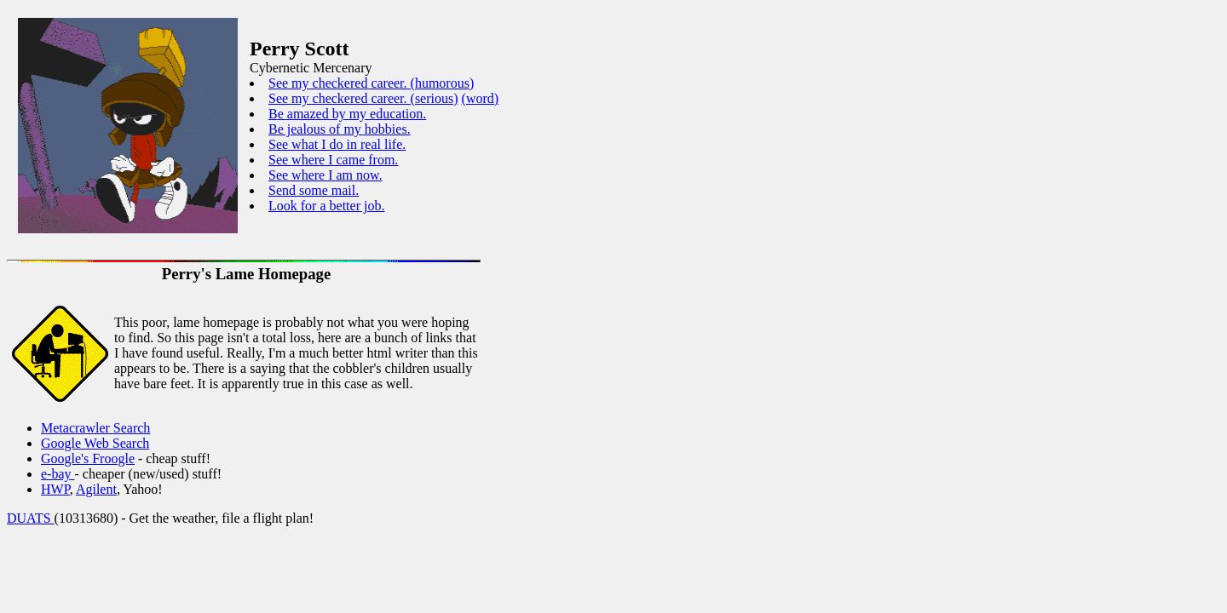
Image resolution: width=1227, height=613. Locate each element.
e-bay (58, 474)
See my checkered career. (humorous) (371, 83)
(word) (480, 98)
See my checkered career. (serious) (363, 98)
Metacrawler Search (95, 428)
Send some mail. (313, 190)
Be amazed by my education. (347, 113)
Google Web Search (95, 443)
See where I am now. (325, 175)
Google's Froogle (88, 458)
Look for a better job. (326, 205)
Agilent (96, 489)
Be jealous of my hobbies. (339, 129)
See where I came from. (333, 159)
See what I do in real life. (337, 144)
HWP (55, 489)
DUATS (31, 518)
